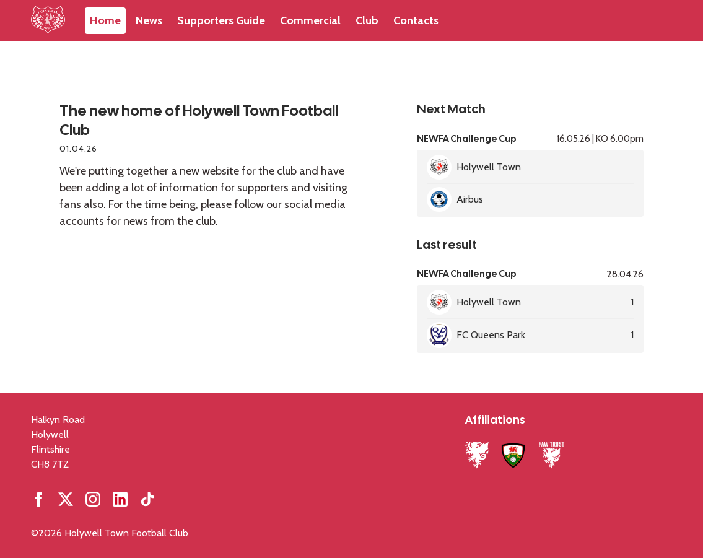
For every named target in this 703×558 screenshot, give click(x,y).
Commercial (310, 20)
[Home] (48, 21)
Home (105, 20)
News (149, 20)
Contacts (416, 20)
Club (367, 20)
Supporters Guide (221, 20)
